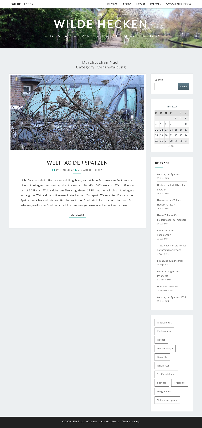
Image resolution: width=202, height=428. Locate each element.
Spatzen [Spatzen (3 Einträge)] (161, 382)
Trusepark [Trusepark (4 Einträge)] (179, 382)
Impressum (155, 4)
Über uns (126, 4)
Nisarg (135, 421)
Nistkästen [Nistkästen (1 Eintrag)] (163, 365)
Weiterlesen (78, 214)
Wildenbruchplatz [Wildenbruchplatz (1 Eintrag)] (167, 400)
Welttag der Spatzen (77, 163)
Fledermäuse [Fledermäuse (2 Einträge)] (164, 331)
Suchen (159, 79)
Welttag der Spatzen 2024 (171, 297)
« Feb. (171, 145)
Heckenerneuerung (167, 286)
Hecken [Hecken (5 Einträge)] (161, 339)
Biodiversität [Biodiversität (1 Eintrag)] (164, 322)
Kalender (112, 4)
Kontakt (140, 4)
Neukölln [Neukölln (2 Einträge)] (162, 357)
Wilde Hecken (22, 4)
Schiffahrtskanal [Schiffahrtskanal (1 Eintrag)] (166, 374)
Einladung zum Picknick (170, 260)
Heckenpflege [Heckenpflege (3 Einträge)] (165, 348)
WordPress (112, 421)
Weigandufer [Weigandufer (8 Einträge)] (164, 391)
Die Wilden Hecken (90, 169)
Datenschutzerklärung (178, 4)
